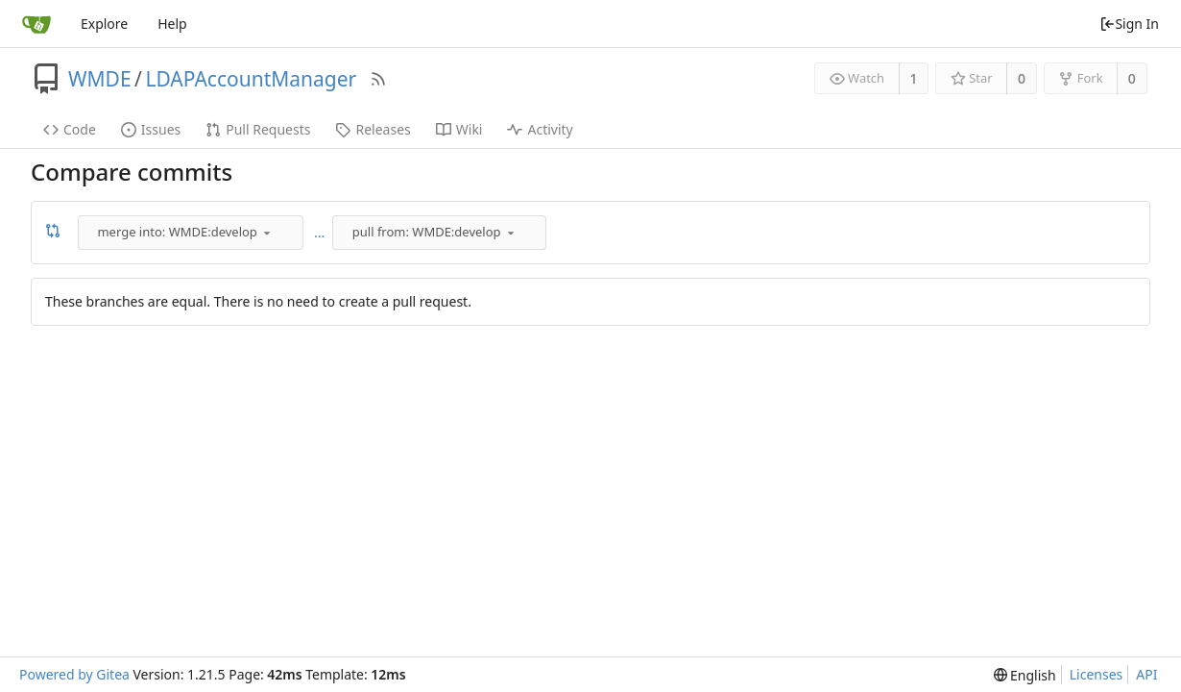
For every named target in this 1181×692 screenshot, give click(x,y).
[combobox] (192, 232)
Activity (539, 129)
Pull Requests (257, 129)
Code (69, 129)
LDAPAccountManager (250, 78)
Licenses (1096, 674)
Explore (104, 23)
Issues (151, 129)
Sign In (1129, 23)
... (319, 232)
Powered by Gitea (74, 674)
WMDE (100, 78)
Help (172, 23)
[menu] (267, 232)
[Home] (36, 24)
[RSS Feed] (378, 78)
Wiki (459, 129)
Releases (372, 129)
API (1146, 674)
